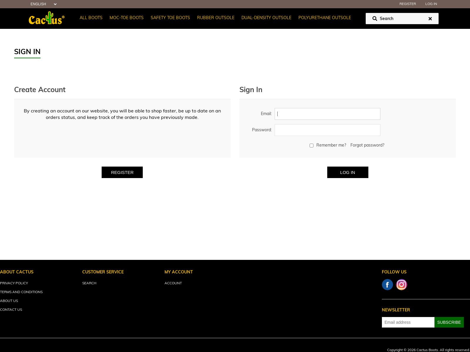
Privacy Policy (14, 283)
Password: (262, 130)
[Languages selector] (43, 4)
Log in (431, 4)
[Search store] (402, 18)
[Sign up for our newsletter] (408, 322)
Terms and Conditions (21, 292)
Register (408, 4)
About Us (9, 301)
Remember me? (331, 145)
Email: (266, 114)
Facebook (387, 284)
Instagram (401, 284)
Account (173, 283)
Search (89, 283)
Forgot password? (367, 145)
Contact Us (11, 310)
